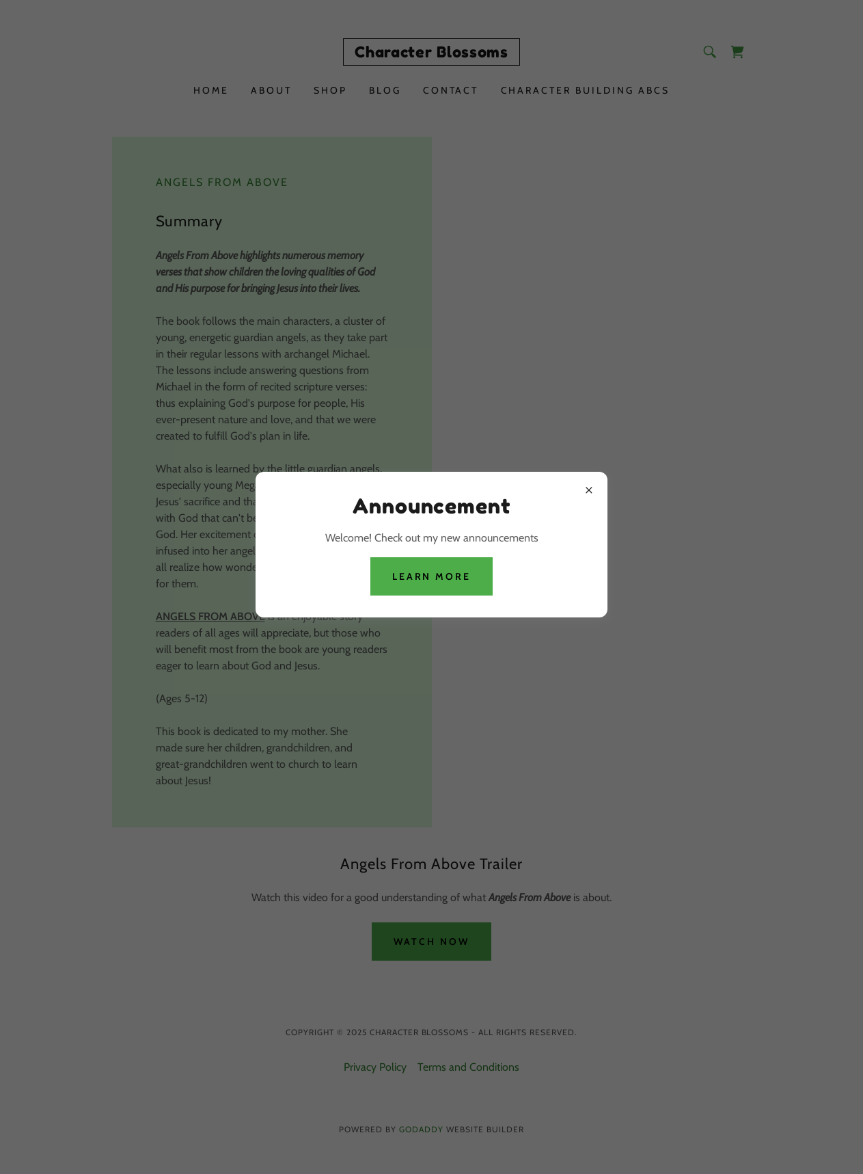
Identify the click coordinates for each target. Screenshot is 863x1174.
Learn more (431, 576)
